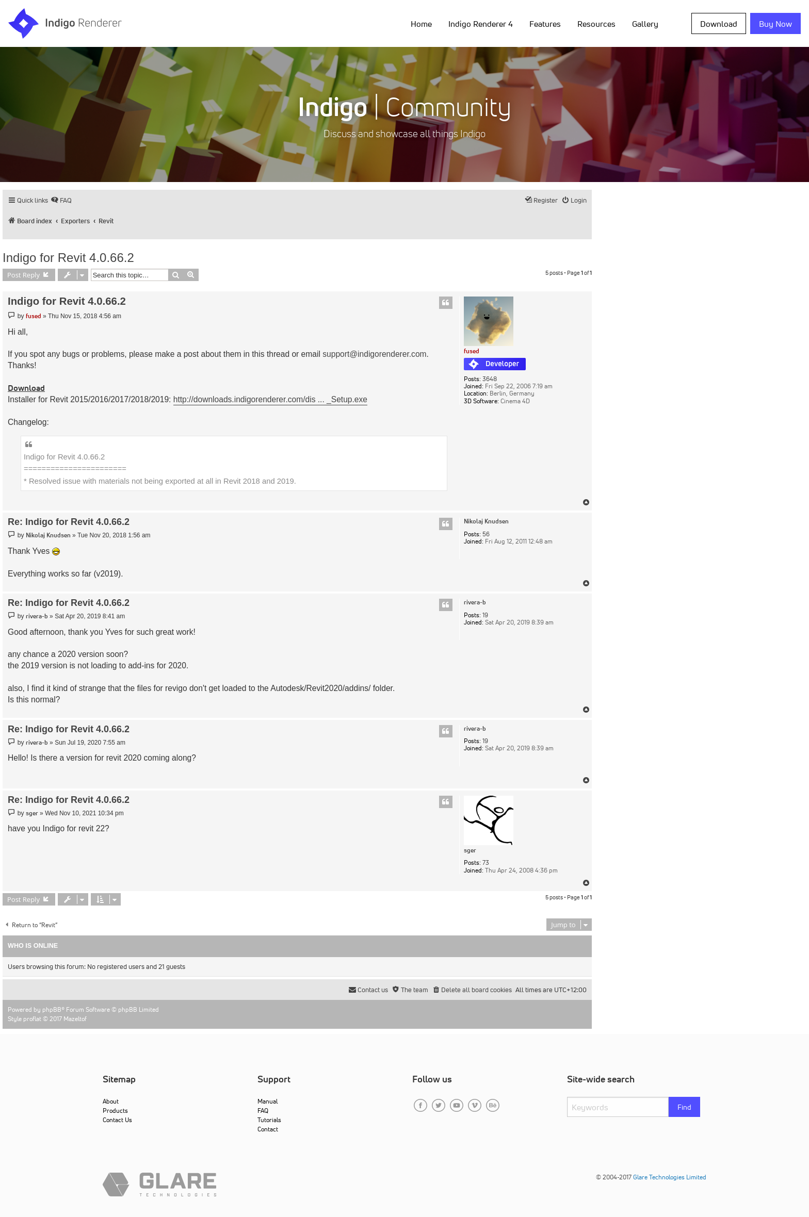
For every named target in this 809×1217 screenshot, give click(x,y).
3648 (489, 379)
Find (684, 1107)
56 (486, 534)
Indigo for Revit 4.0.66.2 (68, 258)
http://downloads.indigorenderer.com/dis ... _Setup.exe (270, 399)
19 (485, 615)
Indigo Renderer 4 (480, 24)
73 (485, 862)
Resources (596, 24)
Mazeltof (75, 1018)
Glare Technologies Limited (669, 1177)
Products (115, 1110)
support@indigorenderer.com (374, 354)
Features (545, 24)
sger (470, 850)
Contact (267, 1129)
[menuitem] (61, 200)
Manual (267, 1101)
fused (471, 351)
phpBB (51, 1009)
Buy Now (775, 24)
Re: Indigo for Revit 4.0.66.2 (69, 522)
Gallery (645, 24)
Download (718, 24)
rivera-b (475, 602)
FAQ (262, 1110)
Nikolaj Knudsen (486, 521)
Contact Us (117, 1119)
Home (421, 24)
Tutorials (269, 1119)
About (111, 1101)
